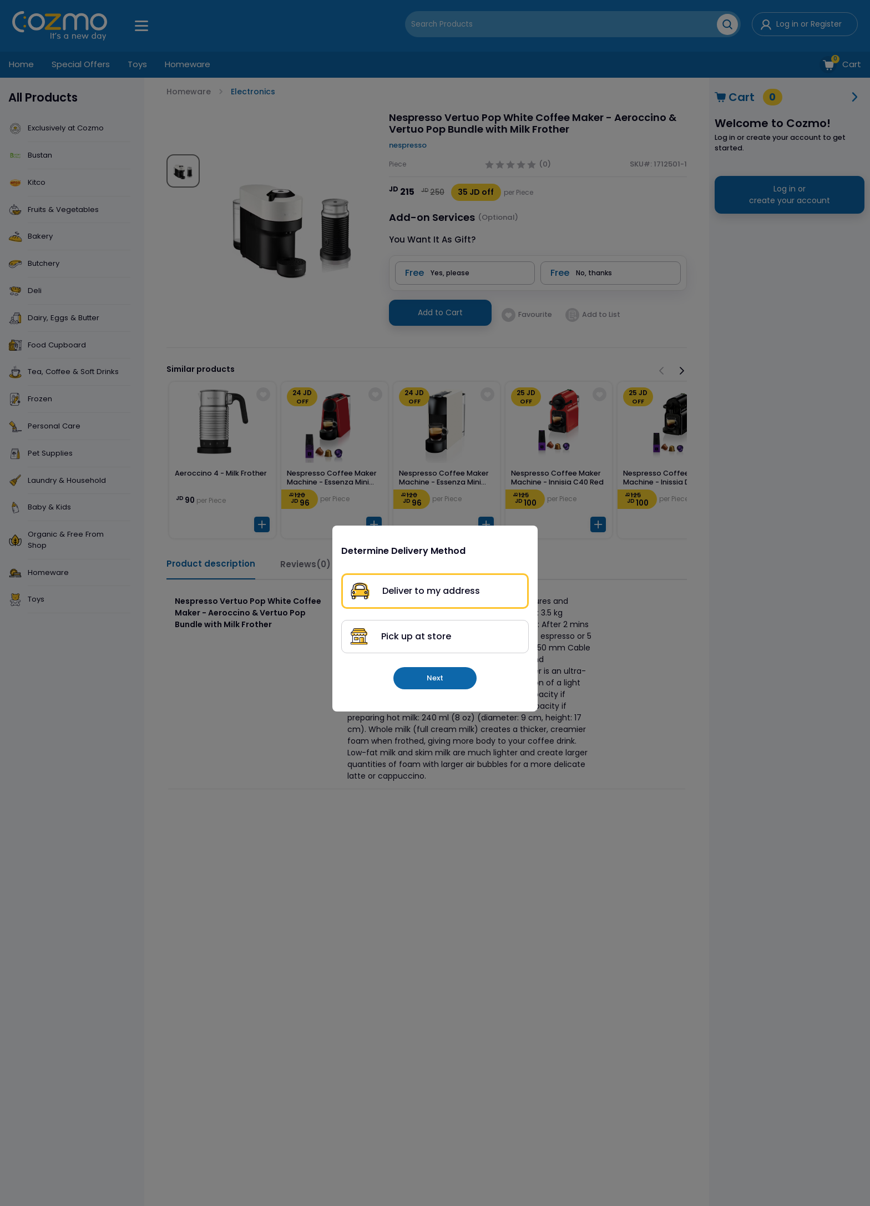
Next (435, 678)
